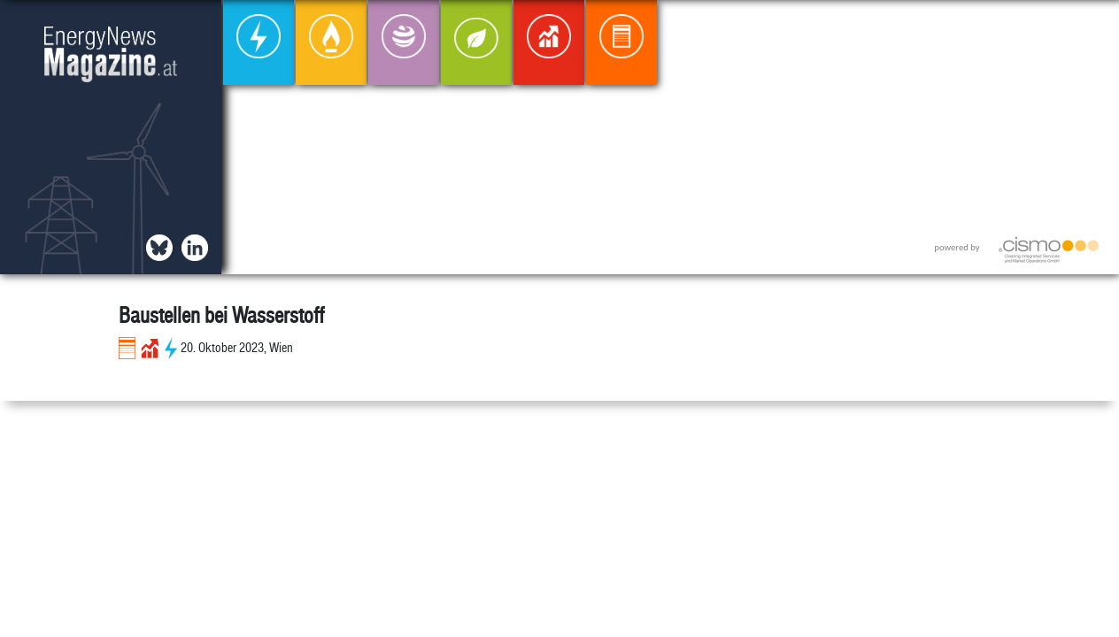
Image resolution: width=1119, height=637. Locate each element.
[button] (1091, 28)
